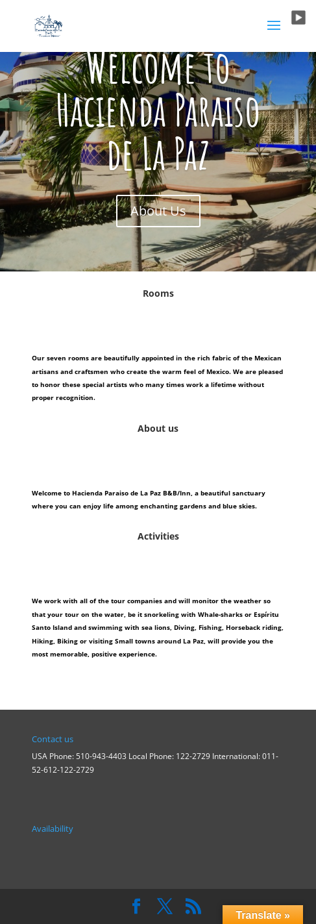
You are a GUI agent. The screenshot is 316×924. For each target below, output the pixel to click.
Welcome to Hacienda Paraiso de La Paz (158, 110)
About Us (158, 210)
